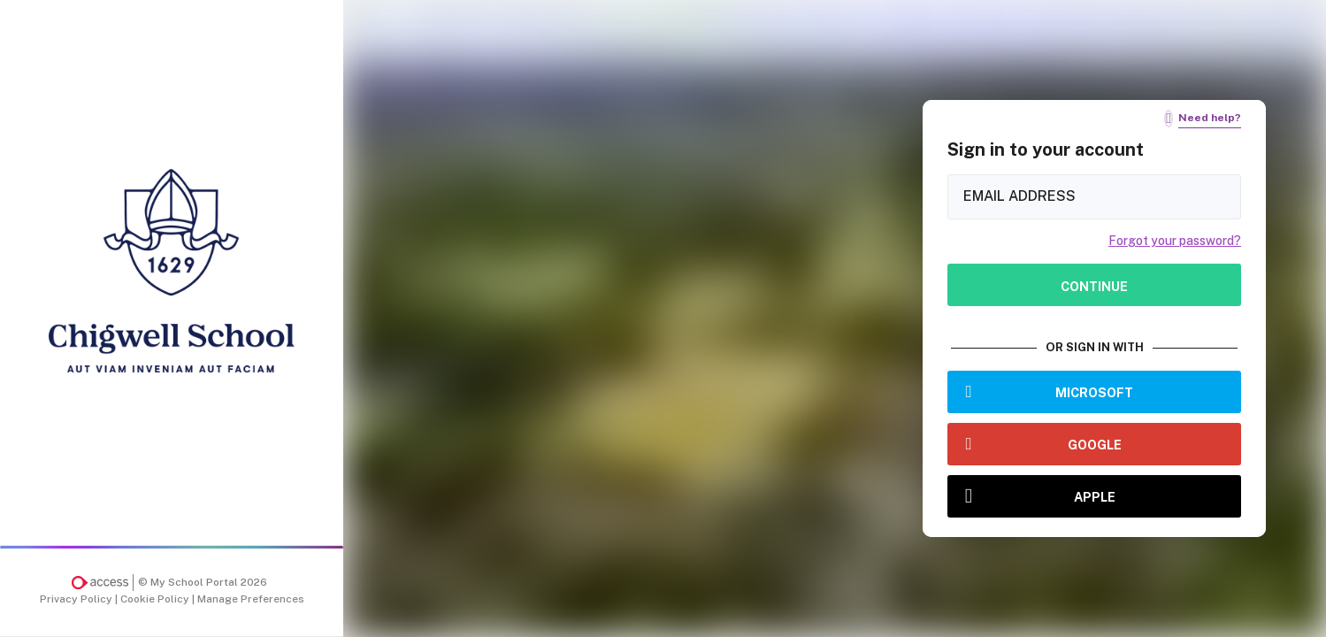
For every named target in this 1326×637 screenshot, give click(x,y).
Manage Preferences (250, 599)
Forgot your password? (1174, 241)
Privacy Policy (77, 599)
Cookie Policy (156, 599)
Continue (1094, 286)
